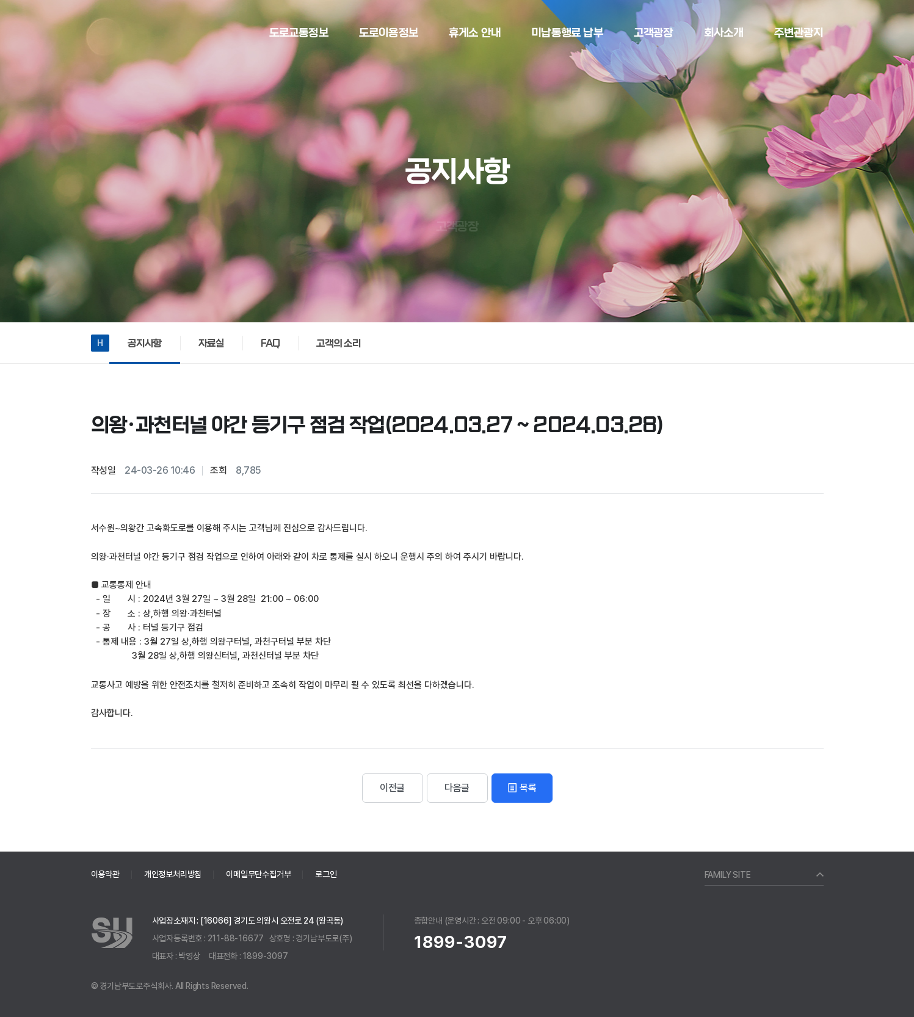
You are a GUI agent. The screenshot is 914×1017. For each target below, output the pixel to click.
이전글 (392, 788)
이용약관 (105, 874)
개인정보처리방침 (172, 874)
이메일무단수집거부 (258, 874)
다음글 (457, 788)
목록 (521, 788)
